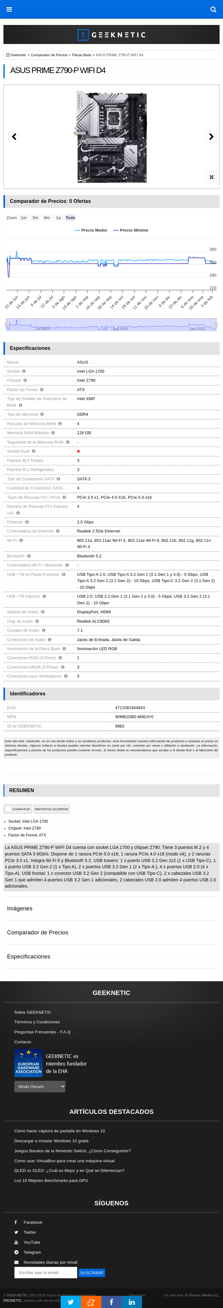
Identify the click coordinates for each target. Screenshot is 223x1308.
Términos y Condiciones (37, 1022)
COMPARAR (17, 809)
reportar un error (51, 809)
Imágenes (20, 908)
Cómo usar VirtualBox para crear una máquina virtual (64, 1161)
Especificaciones (28, 956)
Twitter (25, 1232)
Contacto (22, 1042)
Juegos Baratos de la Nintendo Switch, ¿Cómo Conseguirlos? (72, 1151)
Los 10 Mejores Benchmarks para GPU (51, 1180)
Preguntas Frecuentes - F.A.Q (42, 1032)
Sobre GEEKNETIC (32, 1012)
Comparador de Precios (49, 55)
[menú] (9, 9)
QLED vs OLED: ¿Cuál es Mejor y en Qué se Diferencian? (69, 1170)
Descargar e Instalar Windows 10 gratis (51, 1141)
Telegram (27, 1252)
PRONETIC (12, 1300)
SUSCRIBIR (92, 1273)
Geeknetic (18, 55)
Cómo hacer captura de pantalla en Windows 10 (59, 1131)
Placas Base (81, 55)
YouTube (27, 1242)
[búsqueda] (213, 9)
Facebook (28, 1222)
